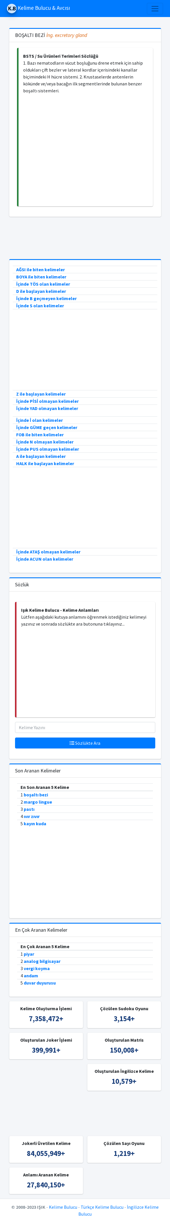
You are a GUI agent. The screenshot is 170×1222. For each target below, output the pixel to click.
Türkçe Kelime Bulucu (102, 1207)
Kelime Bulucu (63, 1207)
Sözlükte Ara (85, 743)
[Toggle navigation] (155, 8)
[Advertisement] (85, 150)
